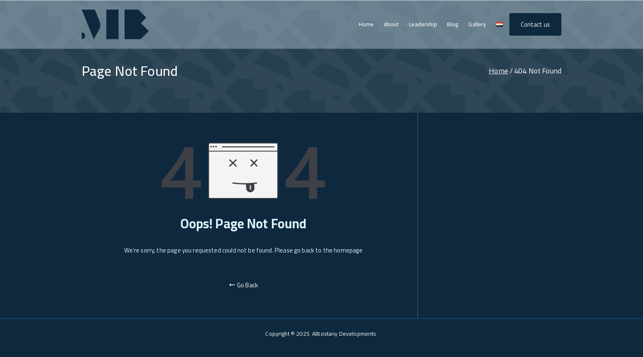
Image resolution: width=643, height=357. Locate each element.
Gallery (477, 24)
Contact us (535, 24)
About (391, 24)
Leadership (423, 24)
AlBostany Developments (344, 333)
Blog (453, 24)
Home (366, 24)
